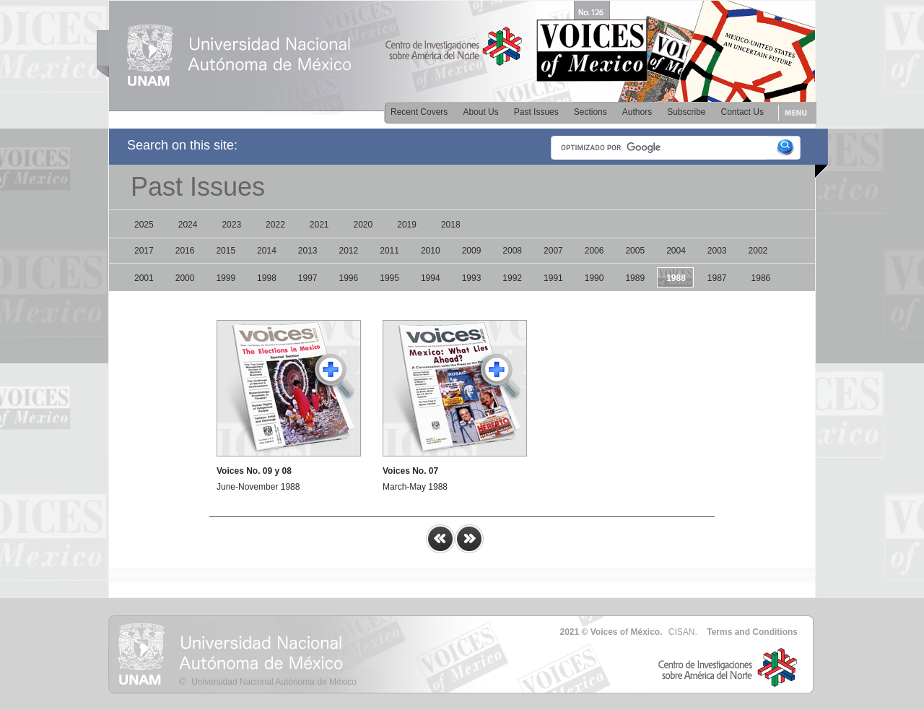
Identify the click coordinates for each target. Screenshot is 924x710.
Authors (637, 112)
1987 (717, 278)
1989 (635, 278)
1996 (349, 278)
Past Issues (536, 112)
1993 (471, 278)
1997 (308, 278)
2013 (308, 251)
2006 (594, 251)
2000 (185, 278)
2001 (144, 278)
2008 (512, 251)
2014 (266, 251)
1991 (553, 278)
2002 (758, 251)
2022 (275, 225)
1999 (225, 278)
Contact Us (742, 112)
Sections (590, 112)
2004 (676, 251)
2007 (553, 251)
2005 (635, 251)
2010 (430, 251)
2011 (389, 251)
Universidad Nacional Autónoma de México (274, 682)
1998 (266, 278)
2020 (363, 225)
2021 (319, 225)
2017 (144, 251)
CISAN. (682, 632)
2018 (451, 225)
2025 (144, 225)
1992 (512, 278)
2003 (717, 251)
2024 (188, 225)
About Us (480, 112)
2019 (407, 225)
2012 (349, 251)
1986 (761, 278)
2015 (225, 251)
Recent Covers (419, 112)
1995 (389, 278)
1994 (430, 278)
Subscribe (686, 112)
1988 (676, 278)
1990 (594, 278)
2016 (185, 251)
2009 (471, 251)
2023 (231, 225)
